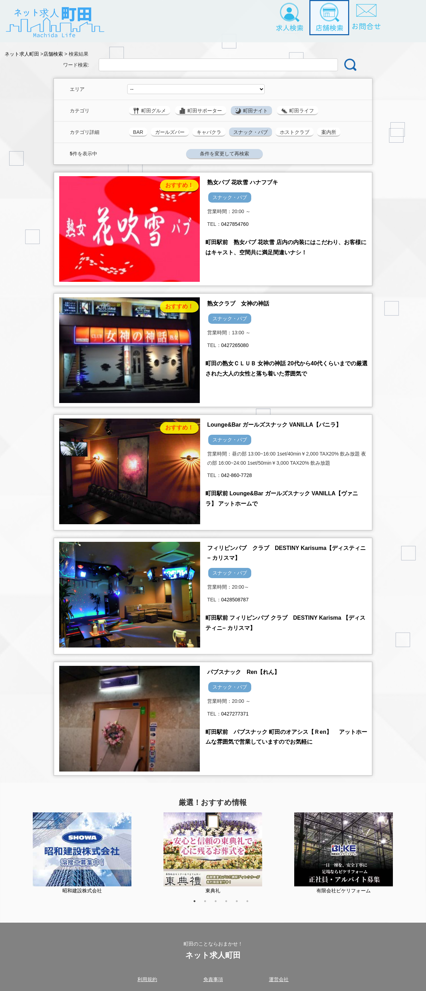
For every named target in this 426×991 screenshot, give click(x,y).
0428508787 (235, 599)
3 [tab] (219, 904)
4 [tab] (229, 904)
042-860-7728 (236, 475)
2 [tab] (208, 904)
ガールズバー (170, 132)
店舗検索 (54, 54)
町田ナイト (251, 111)
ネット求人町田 (22, 54)
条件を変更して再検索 (224, 153)
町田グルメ (149, 111)
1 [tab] (198, 904)
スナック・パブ (250, 132)
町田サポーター (200, 111)
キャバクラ (209, 132)
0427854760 (235, 224)
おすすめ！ (179, 185)
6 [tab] (250, 904)
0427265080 (235, 345)
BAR (138, 132)
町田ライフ (297, 111)
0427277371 (235, 714)
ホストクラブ (294, 132)
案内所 (328, 132)
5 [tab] (240, 904)
